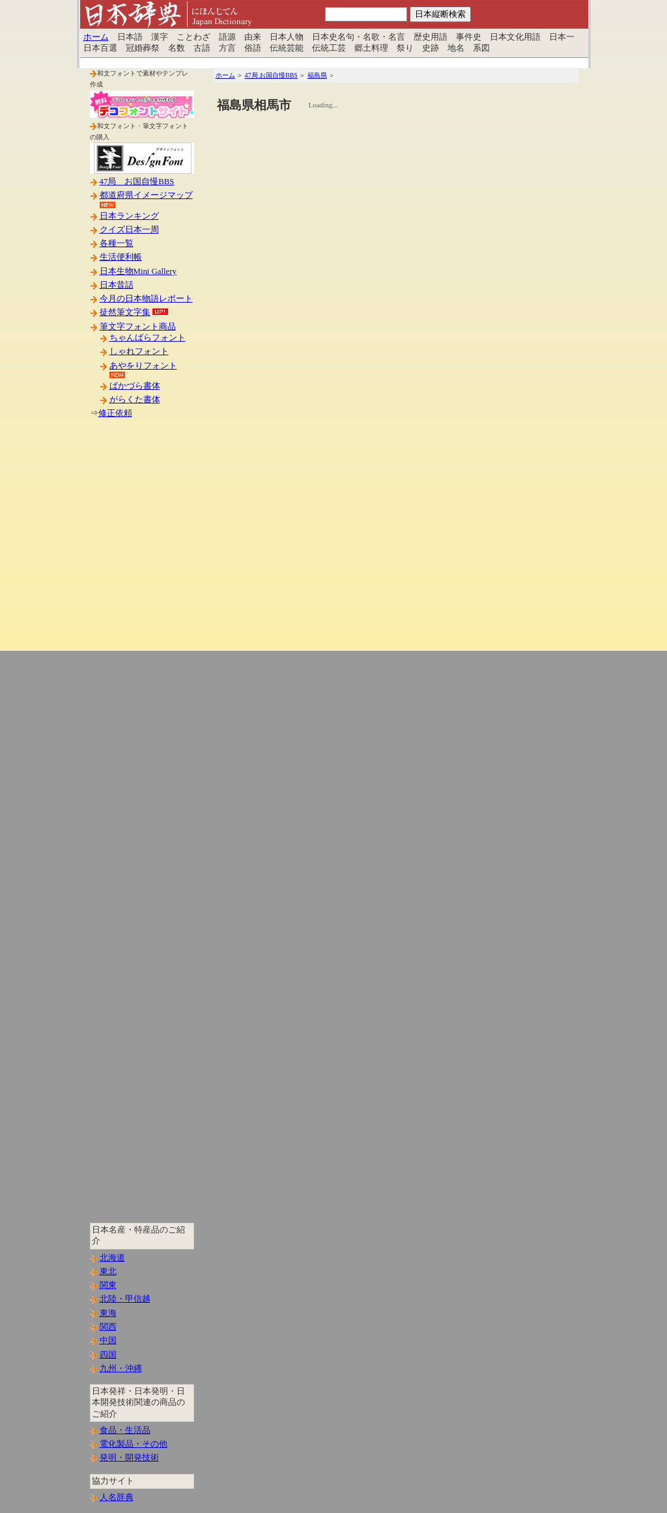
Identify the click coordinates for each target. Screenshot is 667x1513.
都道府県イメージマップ (146, 195)
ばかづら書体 (134, 385)
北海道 (112, 1257)
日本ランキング (129, 216)
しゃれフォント (139, 351)
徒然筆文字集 (125, 312)
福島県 (317, 75)
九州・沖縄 (121, 1368)
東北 (108, 1271)
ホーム (96, 37)
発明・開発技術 (129, 1457)
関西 (108, 1326)
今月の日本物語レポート (146, 298)
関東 (108, 1285)
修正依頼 (115, 413)
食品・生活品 (125, 1430)
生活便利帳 (121, 257)
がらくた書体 (134, 399)
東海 (108, 1313)
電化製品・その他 (133, 1444)
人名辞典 (117, 1497)
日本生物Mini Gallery (138, 271)
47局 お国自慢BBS (137, 181)
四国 (108, 1354)
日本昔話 (117, 285)
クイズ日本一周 (129, 229)
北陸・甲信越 (125, 1298)
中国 (108, 1340)
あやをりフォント (143, 365)
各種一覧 (117, 243)
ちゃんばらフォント (147, 337)
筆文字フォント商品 (138, 326)
